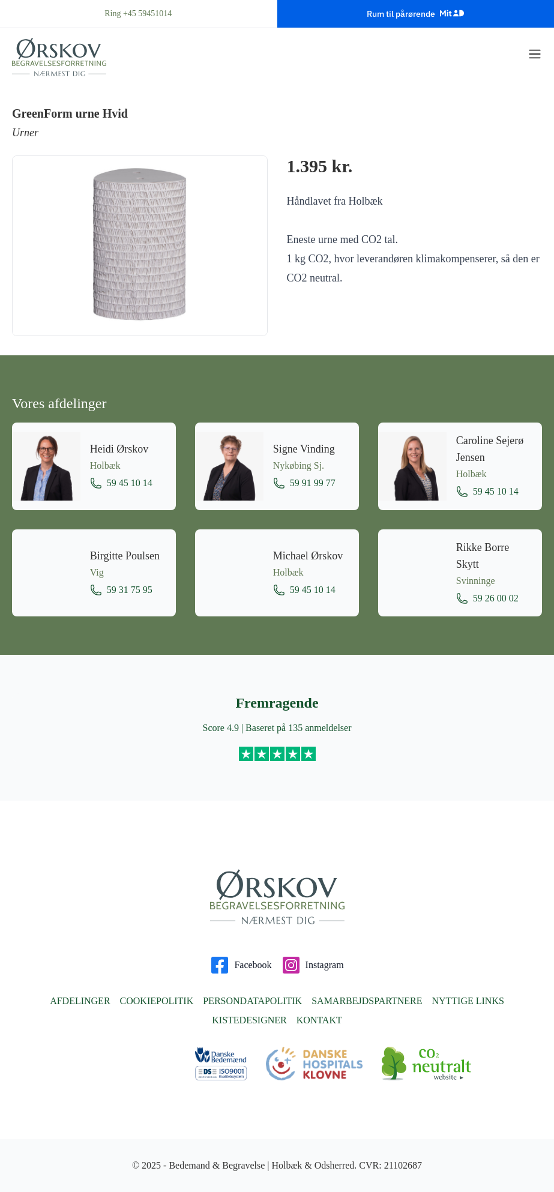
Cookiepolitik (157, 1001)
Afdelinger (80, 1001)
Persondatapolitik (252, 1001)
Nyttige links (468, 1001)
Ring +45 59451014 (138, 13)
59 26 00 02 (487, 598)
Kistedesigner (249, 1020)
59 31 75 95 (121, 590)
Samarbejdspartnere (367, 1001)
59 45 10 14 (121, 483)
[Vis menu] (535, 54)
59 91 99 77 (304, 483)
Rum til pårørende (415, 13)
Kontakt (319, 1020)
